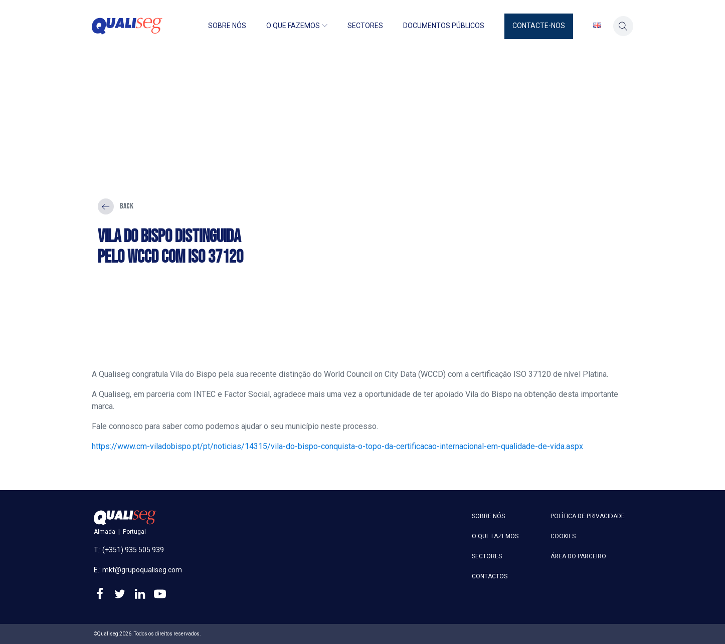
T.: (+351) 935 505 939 (129, 550)
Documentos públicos (443, 26)
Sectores (365, 26)
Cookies (563, 536)
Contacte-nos (538, 26)
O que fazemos (296, 26)
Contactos (489, 576)
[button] (538, 26)
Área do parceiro (578, 556)
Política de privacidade (588, 516)
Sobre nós (227, 26)
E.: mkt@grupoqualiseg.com (138, 570)
